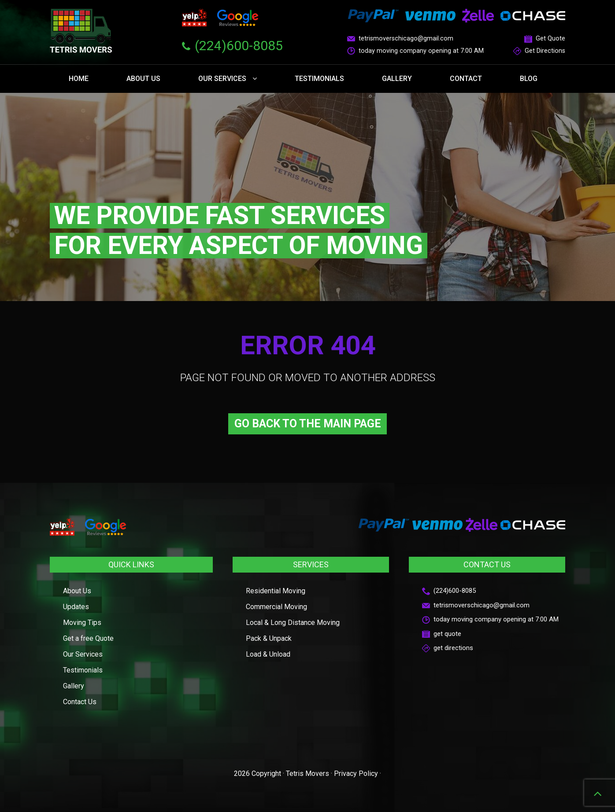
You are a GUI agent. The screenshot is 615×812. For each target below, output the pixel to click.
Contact (466, 78)
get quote (441, 634)
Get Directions (539, 51)
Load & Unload (268, 654)
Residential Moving (275, 591)
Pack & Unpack (269, 638)
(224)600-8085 (239, 45)
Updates (76, 607)
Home (79, 78)
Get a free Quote (88, 638)
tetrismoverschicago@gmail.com (400, 38)
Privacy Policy (356, 773)
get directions (447, 648)
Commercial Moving (276, 607)
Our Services (227, 78)
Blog (528, 78)
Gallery (397, 78)
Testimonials (319, 78)
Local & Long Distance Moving (293, 622)
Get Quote (544, 38)
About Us (143, 78)
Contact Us (79, 702)
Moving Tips (82, 622)
